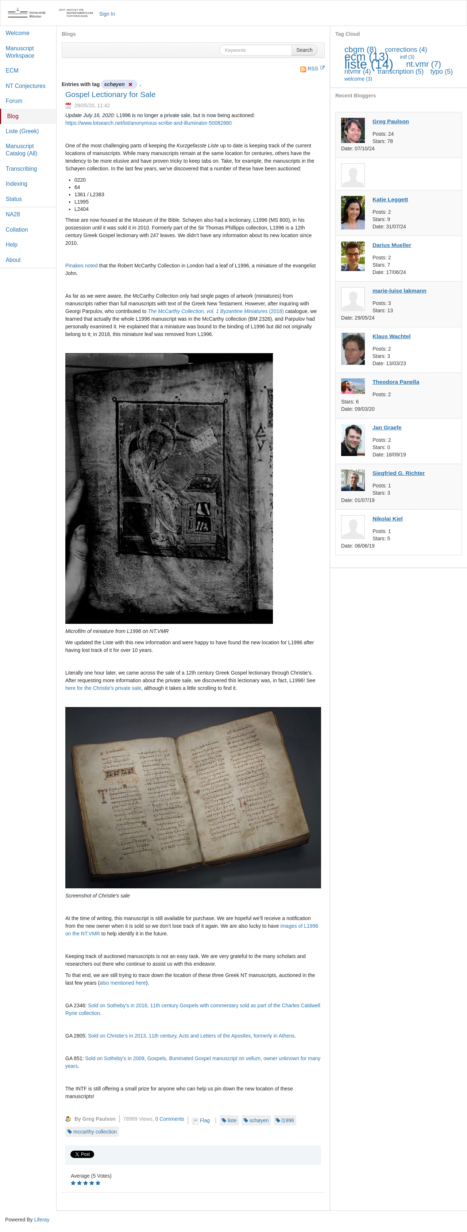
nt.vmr (423, 64)
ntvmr (357, 71)
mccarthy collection (95, 1132)
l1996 (288, 1120)
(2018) (216, 311)
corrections (406, 49)
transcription (401, 71)
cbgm (360, 49)
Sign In (107, 14)
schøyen (259, 1120)
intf (407, 57)
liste (232, 1120)
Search (304, 50)
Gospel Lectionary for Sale (110, 94)
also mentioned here (123, 983)
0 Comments (169, 1119)
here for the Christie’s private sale (103, 688)
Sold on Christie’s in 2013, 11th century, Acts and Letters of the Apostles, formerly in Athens (191, 1036)
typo (441, 71)
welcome (358, 79)
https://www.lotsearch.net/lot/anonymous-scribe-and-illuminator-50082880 (148, 123)
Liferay (41, 1220)
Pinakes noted (81, 266)
